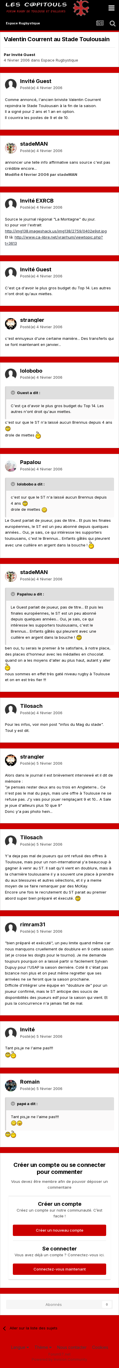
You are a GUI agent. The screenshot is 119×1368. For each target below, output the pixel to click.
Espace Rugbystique (59, 60)
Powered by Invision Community (59, 1359)
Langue (20, 1347)
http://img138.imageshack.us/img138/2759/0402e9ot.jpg (56, 231)
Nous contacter (72, 1347)
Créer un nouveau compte (59, 1230)
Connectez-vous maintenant (60, 1269)
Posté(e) (41, 87)
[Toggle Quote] (13, 392)
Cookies (100, 1347)
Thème (43, 1347)
